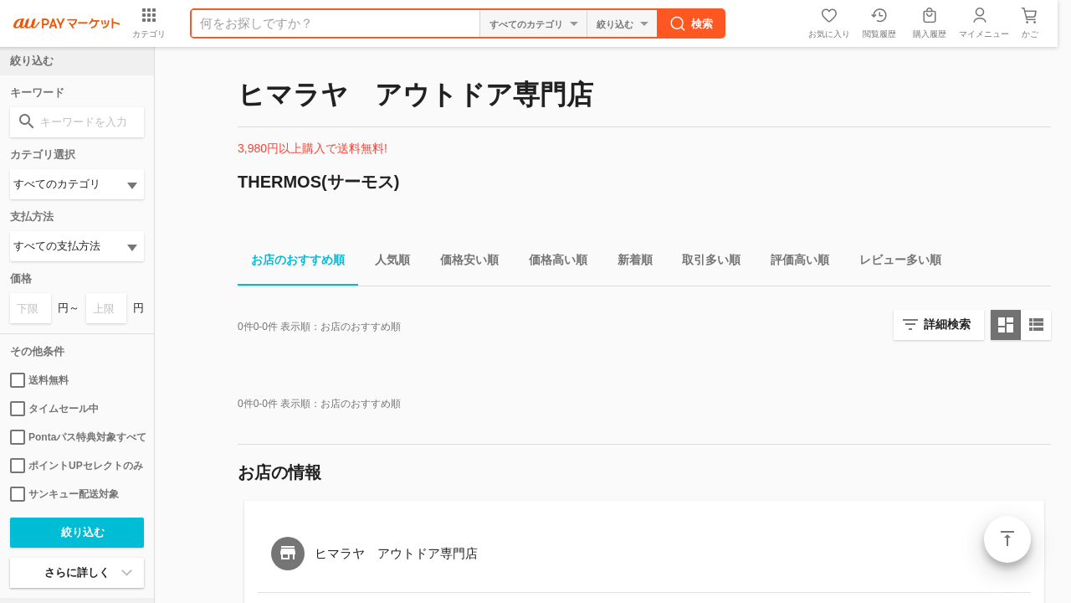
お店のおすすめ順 (291, 262)
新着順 (628, 262)
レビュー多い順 (893, 262)
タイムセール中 (54, 408)
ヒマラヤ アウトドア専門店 (396, 553)
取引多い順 (704, 262)
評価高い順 (793, 262)
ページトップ (1007, 539)
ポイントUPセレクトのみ (76, 465)
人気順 (385, 262)
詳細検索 (947, 324)
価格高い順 (551, 262)
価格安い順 (463, 262)
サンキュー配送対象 (64, 494)
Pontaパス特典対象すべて (77, 437)
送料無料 (39, 380)
